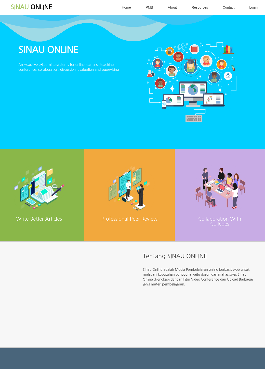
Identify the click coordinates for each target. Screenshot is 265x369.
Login (253, 7)
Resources (200, 7)
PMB (149, 7)
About (172, 7)
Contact (228, 7)
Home (126, 7)
